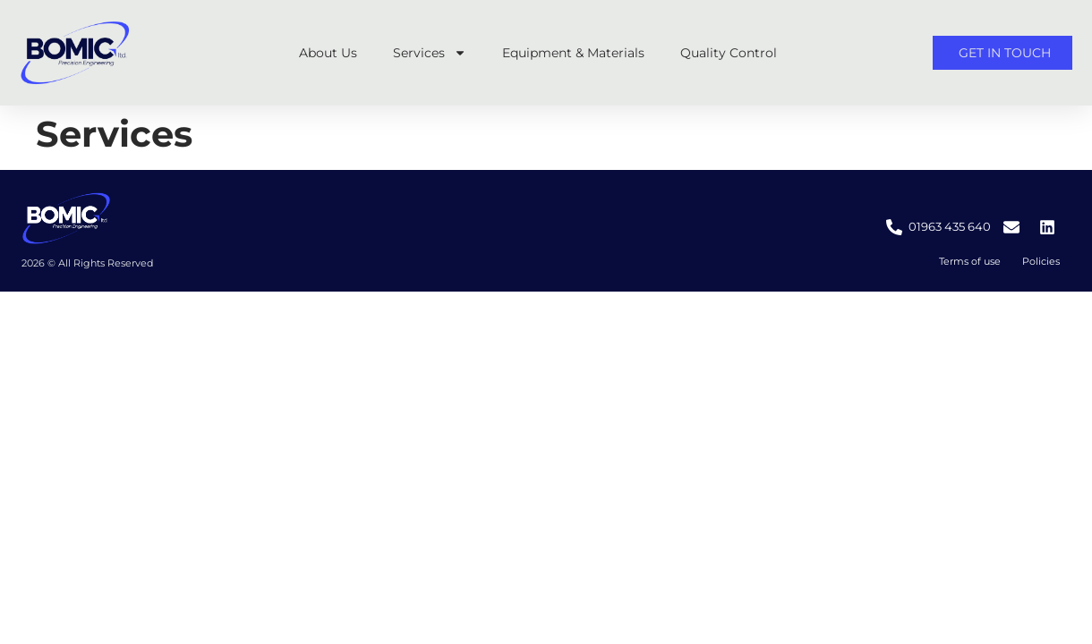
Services (429, 53)
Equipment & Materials (573, 53)
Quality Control (728, 53)
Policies (1041, 261)
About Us (328, 53)
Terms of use (970, 261)
